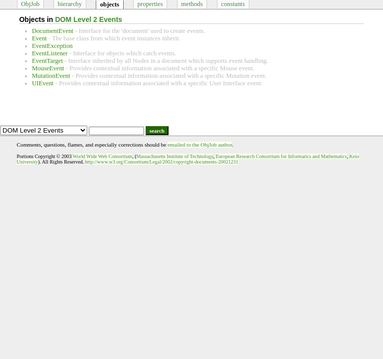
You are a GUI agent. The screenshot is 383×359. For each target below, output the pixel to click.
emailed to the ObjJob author (200, 145)
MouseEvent (48, 68)
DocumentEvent (52, 30)
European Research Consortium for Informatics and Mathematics (281, 156)
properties (150, 3)
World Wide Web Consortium (102, 156)
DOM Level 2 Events (88, 19)
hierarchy (70, 3)
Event (39, 38)
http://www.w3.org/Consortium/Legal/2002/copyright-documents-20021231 (161, 162)
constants (233, 3)
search (157, 131)
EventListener (50, 53)
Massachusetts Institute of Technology (175, 156)
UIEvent (42, 83)
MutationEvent (51, 75)
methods (191, 3)
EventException (52, 45)
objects (109, 4)
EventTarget (47, 60)
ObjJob (30, 3)
